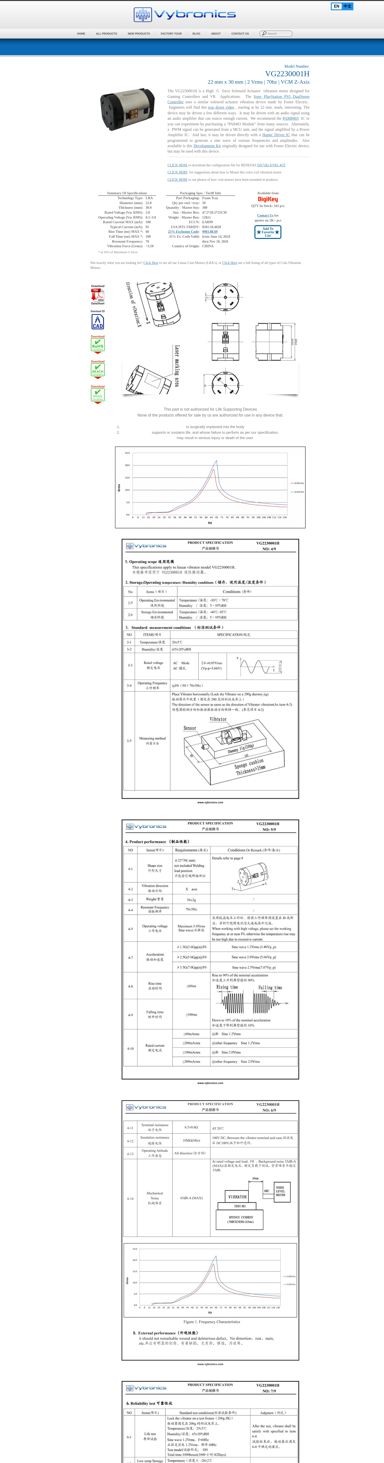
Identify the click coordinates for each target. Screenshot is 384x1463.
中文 (347, 6)
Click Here (151, 263)
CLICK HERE (178, 172)
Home (81, 33)
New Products (139, 33)
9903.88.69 (209, 232)
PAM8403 (291, 118)
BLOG (196, 33)
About (216, 33)
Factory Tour (171, 33)
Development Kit (207, 146)
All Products (106, 33)
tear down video (221, 107)
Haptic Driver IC (276, 135)
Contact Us (240, 33)
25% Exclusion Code (183, 232)
